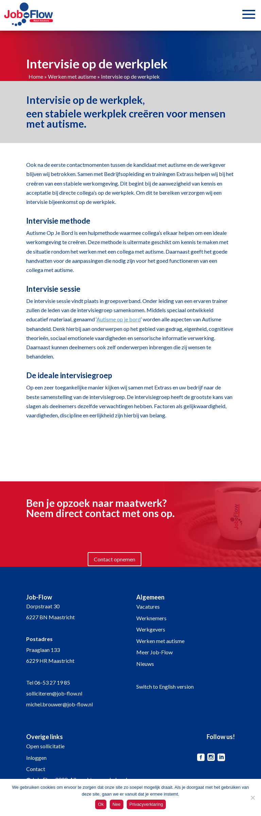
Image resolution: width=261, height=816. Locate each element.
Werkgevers (150, 629)
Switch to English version (165, 686)
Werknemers (151, 618)
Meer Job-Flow (154, 652)
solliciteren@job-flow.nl (54, 693)
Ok (101, 804)
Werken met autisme (72, 76)
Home (36, 76)
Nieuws (145, 663)
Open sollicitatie (45, 746)
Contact (35, 769)
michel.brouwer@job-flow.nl (59, 704)
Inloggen (36, 757)
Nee (116, 804)
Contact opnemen (114, 559)
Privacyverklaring (146, 804)
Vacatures (148, 606)
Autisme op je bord (119, 319)
